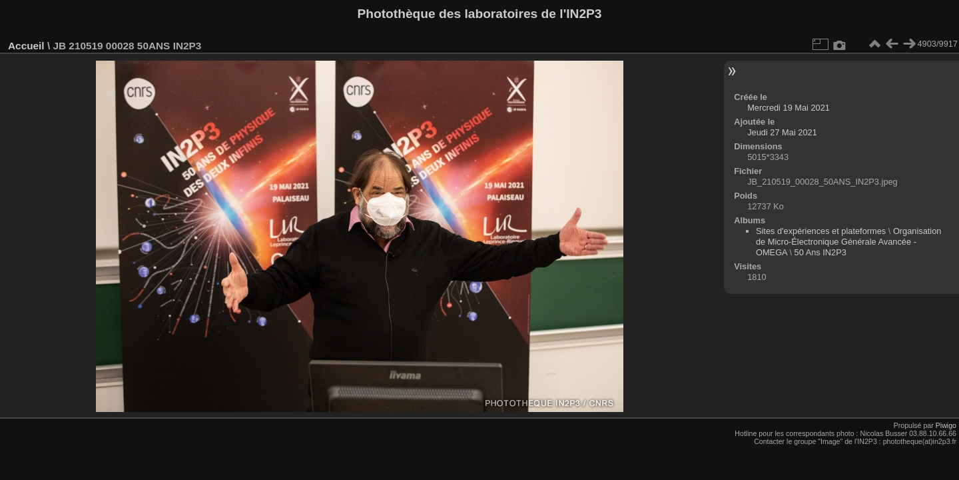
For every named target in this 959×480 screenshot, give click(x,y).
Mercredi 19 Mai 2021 (788, 108)
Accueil (26, 45)
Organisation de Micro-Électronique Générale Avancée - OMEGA (848, 241)
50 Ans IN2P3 (820, 252)
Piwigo (946, 425)
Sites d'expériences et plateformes (821, 231)
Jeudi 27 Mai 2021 (782, 132)
